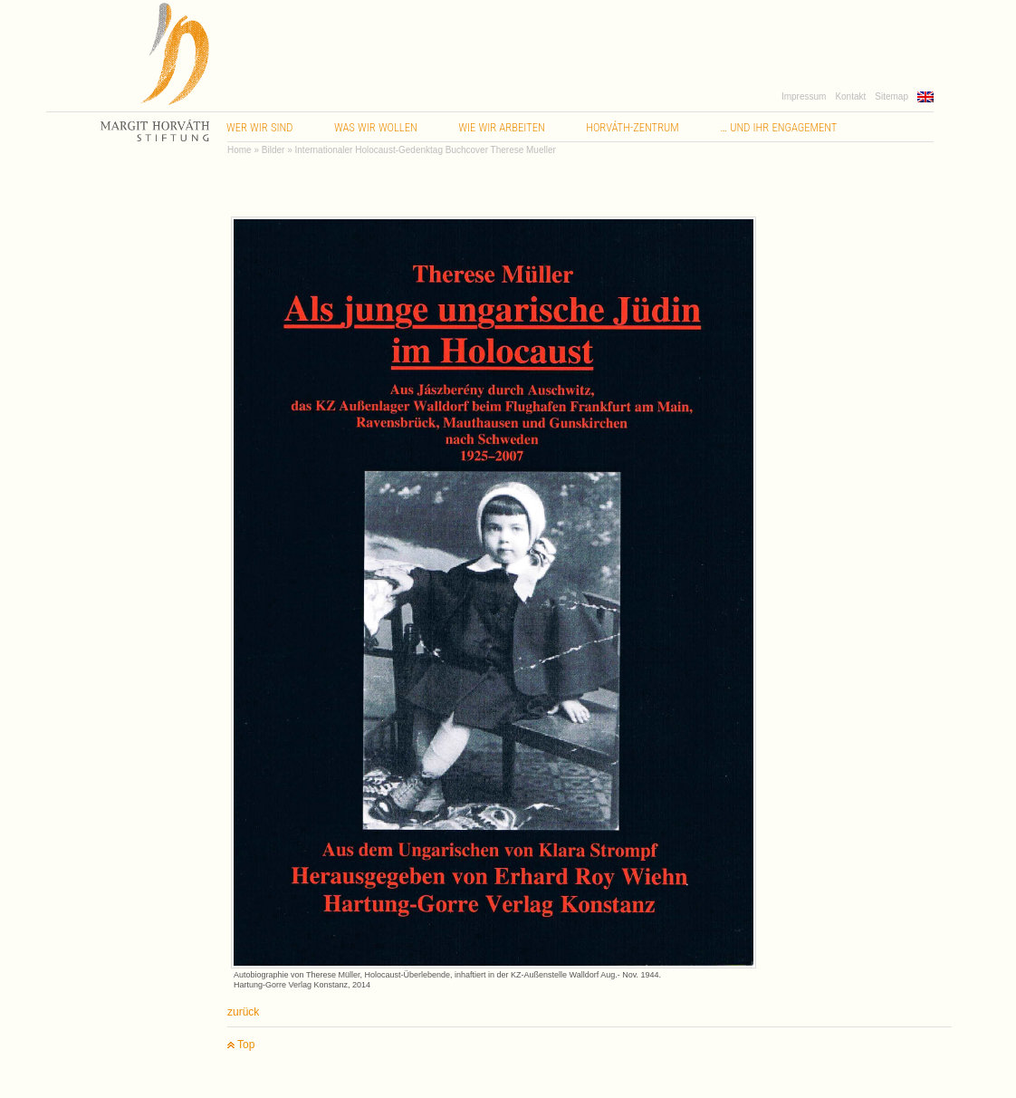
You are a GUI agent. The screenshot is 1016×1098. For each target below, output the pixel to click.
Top (240, 1045)
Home (239, 150)
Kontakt (850, 96)
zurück (243, 1012)
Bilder (273, 150)
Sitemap (891, 96)
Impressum (803, 96)
